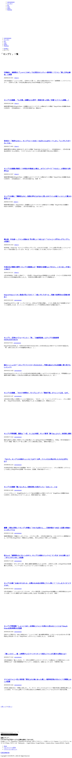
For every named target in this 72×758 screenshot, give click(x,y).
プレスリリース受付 (10, 747)
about (5, 746)
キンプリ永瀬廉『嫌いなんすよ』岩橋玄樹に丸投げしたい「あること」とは (30, 487)
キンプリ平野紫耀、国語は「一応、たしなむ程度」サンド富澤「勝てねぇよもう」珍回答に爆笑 (37, 433)
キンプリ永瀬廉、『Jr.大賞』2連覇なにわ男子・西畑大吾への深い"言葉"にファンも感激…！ (36, 100)
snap (8, 6)
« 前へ (2, 706)
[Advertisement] (31, 32)
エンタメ (10, 3)
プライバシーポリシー (10, 749)
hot (8, 5)
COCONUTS (5, 753)
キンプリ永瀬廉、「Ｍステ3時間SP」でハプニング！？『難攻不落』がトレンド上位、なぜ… (36, 393)
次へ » (10, 706)
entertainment (11, 2)
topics (8, 8)
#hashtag (9, 9)
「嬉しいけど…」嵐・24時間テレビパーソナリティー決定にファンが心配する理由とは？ (35, 654)
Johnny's (16, 78)
